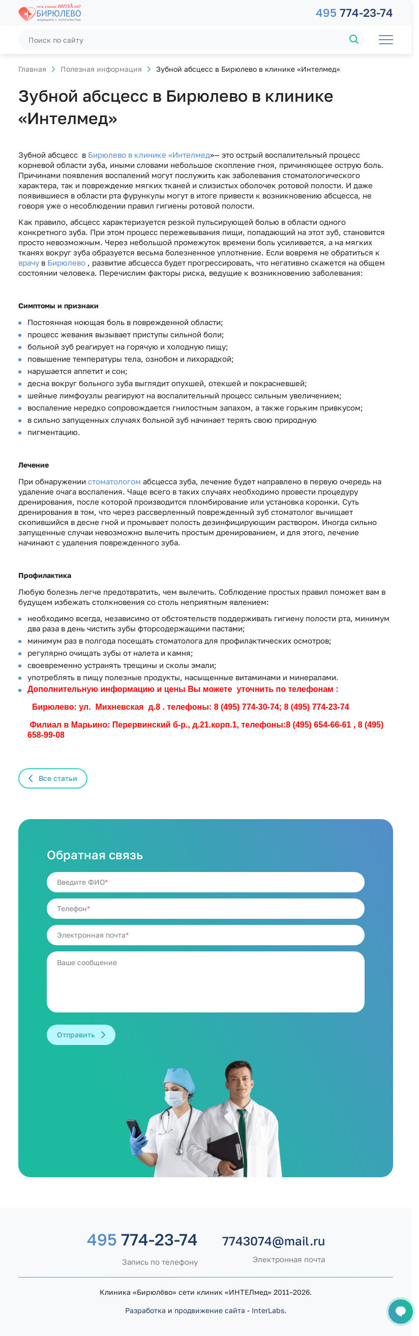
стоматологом (113, 481)
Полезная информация (101, 69)
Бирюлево (65, 262)
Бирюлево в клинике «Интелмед (148, 154)
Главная (32, 69)
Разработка (145, 1310)
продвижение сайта (209, 1310)
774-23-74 (354, 12)
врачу (28, 262)
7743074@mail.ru (273, 1241)
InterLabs (268, 1310)
